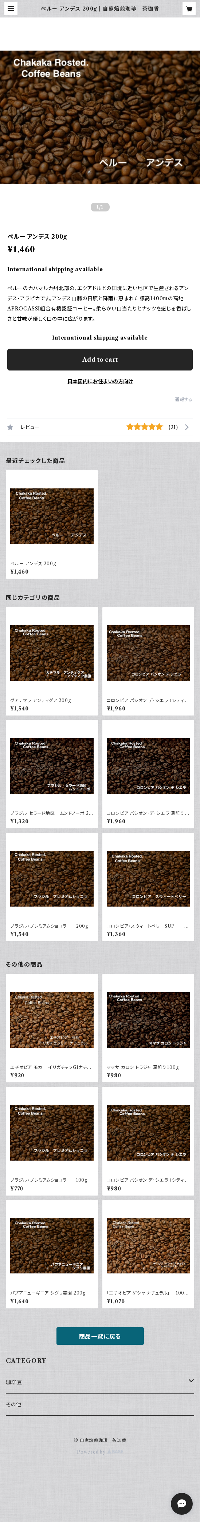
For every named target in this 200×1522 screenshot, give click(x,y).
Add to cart (100, 359)
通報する (184, 399)
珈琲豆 (14, 1382)
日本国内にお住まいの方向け (100, 381)
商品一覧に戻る (100, 1336)
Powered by (100, 1452)
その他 (13, 1404)
